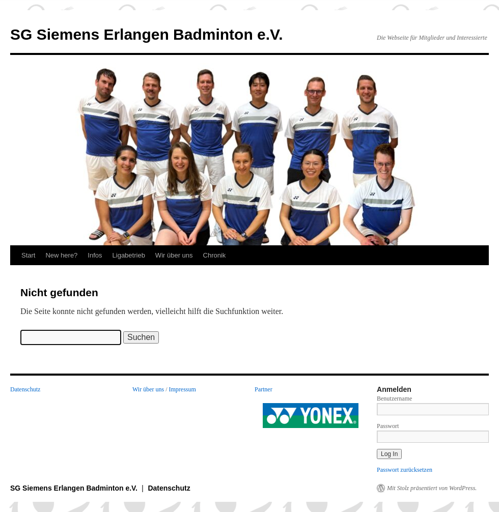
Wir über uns (174, 255)
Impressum (182, 389)
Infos (95, 255)
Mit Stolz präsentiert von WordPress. (432, 488)
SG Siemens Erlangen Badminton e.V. (146, 34)
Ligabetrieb (129, 255)
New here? (61, 255)
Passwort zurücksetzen (404, 469)
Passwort (388, 426)
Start (28, 255)
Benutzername (394, 398)
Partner (263, 389)
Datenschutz (25, 389)
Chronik (214, 255)
